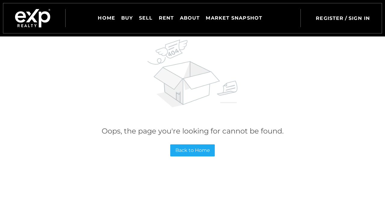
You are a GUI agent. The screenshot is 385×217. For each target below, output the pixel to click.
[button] (32, 18)
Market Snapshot (234, 18)
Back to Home (192, 150)
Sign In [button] (359, 18)
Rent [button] (166, 18)
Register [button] (329, 18)
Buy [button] (127, 18)
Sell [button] (145, 18)
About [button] (190, 18)
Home (106, 18)
